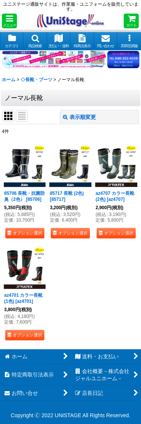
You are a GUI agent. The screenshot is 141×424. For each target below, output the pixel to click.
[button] (9, 21)
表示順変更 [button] (79, 117)
